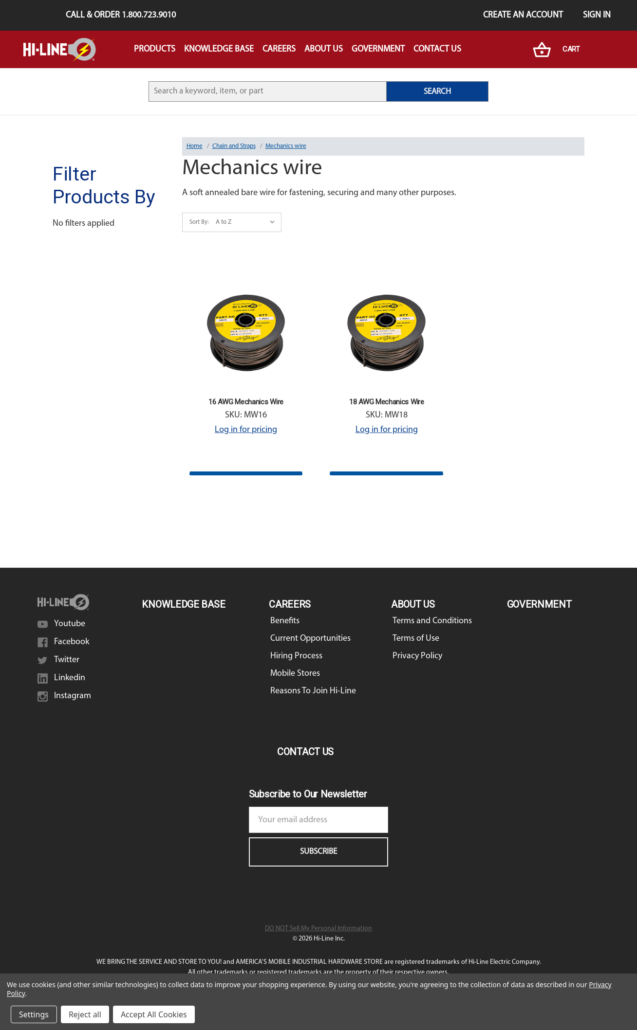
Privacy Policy (417, 656)
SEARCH (437, 92)
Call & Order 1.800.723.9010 (121, 15)
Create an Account (523, 15)
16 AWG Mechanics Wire (245, 402)
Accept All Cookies (154, 1014)
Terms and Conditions (432, 621)
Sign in (597, 15)
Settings (34, 1014)
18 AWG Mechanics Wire (386, 402)
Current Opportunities (310, 638)
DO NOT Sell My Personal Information (318, 928)
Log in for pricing (246, 429)
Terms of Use (416, 638)
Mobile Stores (295, 673)
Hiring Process (296, 656)
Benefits (285, 621)
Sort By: (199, 222)
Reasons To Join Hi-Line (313, 691)
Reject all (85, 1014)
